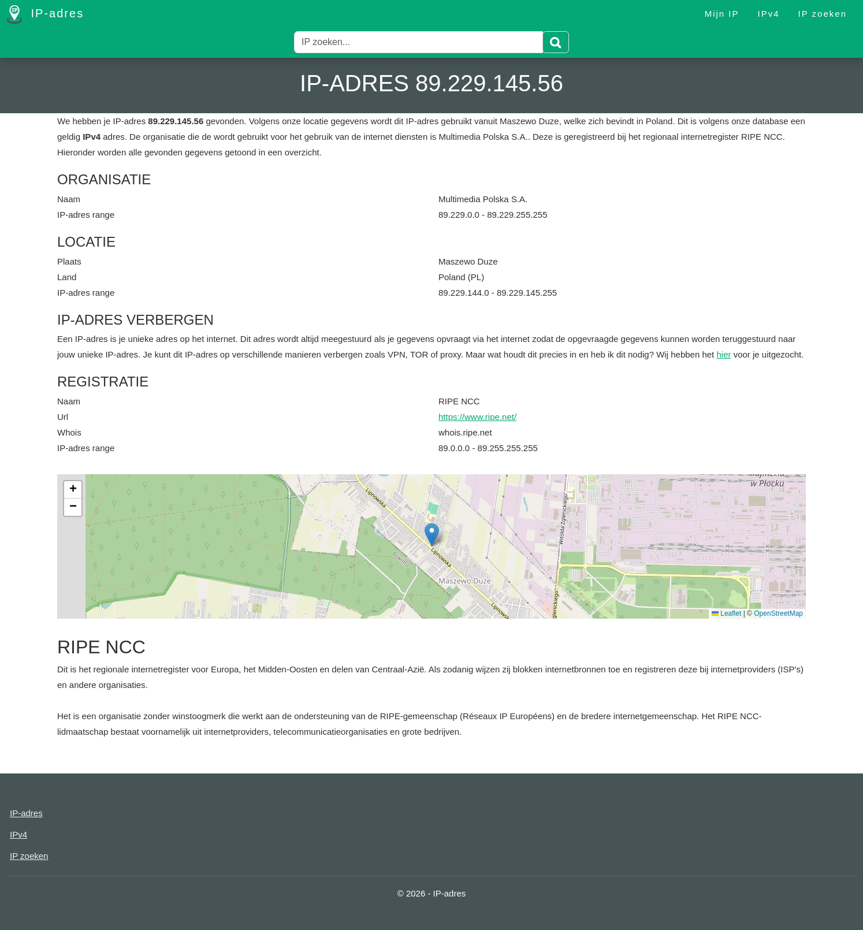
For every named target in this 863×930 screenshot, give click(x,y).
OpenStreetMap (778, 613)
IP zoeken (822, 13)
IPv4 (769, 13)
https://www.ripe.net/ (477, 417)
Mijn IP (722, 13)
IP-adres (45, 14)
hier (723, 354)
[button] (432, 534)
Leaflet (726, 613)
